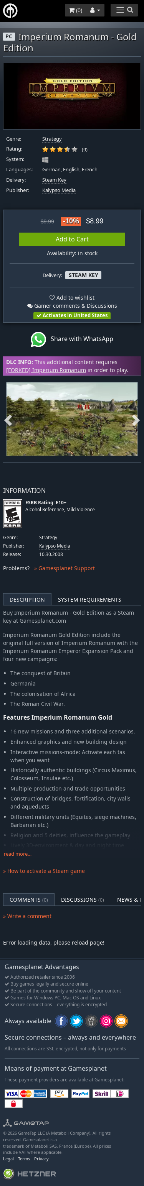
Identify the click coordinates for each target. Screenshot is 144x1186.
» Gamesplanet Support (64, 568)
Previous (8, 418)
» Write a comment (27, 916)
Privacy (41, 1158)
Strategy (52, 139)
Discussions (82, 899)
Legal (8, 1158)
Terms (24, 1158)
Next (136, 418)
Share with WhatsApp (72, 339)
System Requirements (89, 599)
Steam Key (54, 180)
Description (27, 599)
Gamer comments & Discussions (72, 305)
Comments (29, 899)
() (75, 10)
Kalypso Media (59, 190)
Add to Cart (72, 239)
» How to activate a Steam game (44, 870)
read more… (17, 854)
